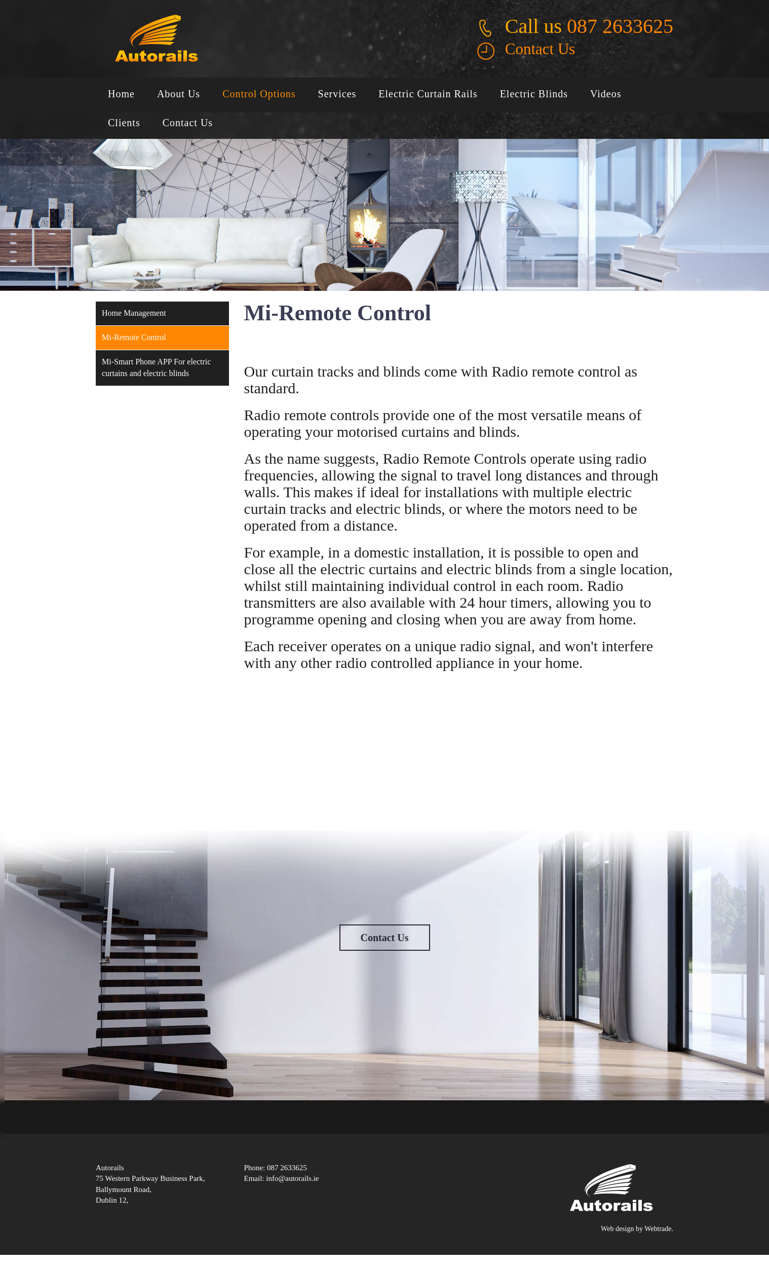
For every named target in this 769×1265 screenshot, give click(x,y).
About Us (178, 93)
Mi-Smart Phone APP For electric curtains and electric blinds (156, 367)
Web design (617, 1229)
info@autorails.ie (292, 1178)
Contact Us (540, 49)
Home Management (134, 313)
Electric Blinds (534, 93)
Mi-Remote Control (134, 337)
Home (121, 93)
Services (337, 93)
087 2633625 (620, 26)
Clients (124, 122)
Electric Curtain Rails (427, 93)
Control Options (258, 93)
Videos (605, 93)
